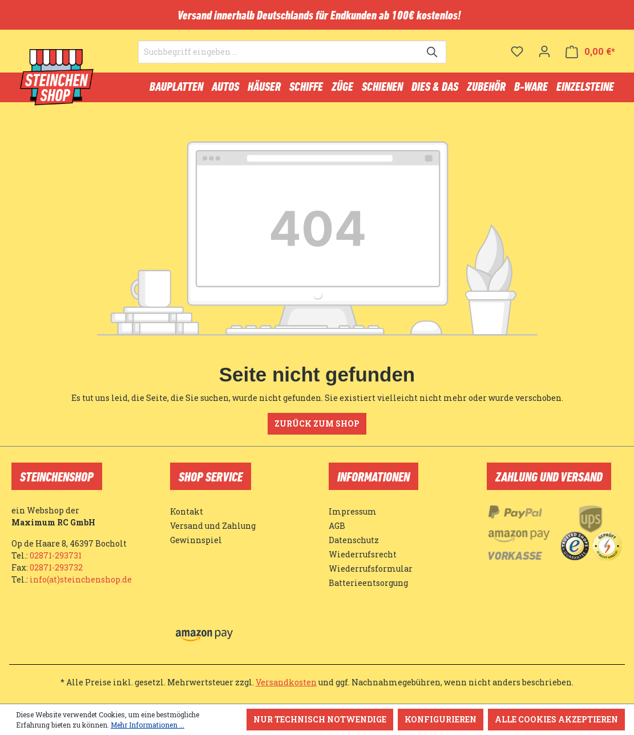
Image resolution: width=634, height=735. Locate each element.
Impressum (353, 511)
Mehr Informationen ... (147, 724)
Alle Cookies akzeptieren (556, 719)
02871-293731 (56, 555)
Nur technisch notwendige (319, 719)
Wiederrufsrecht (363, 554)
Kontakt (186, 511)
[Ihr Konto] (544, 51)
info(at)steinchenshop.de (81, 579)
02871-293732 (56, 567)
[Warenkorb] (590, 51)
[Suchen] (432, 52)
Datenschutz (354, 540)
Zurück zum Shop (317, 423)
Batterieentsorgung (368, 582)
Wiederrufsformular (371, 568)
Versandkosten (286, 682)
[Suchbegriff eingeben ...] (279, 52)
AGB (337, 525)
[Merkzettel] (517, 51)
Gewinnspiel (196, 540)
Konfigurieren (440, 719)
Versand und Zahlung (213, 525)
